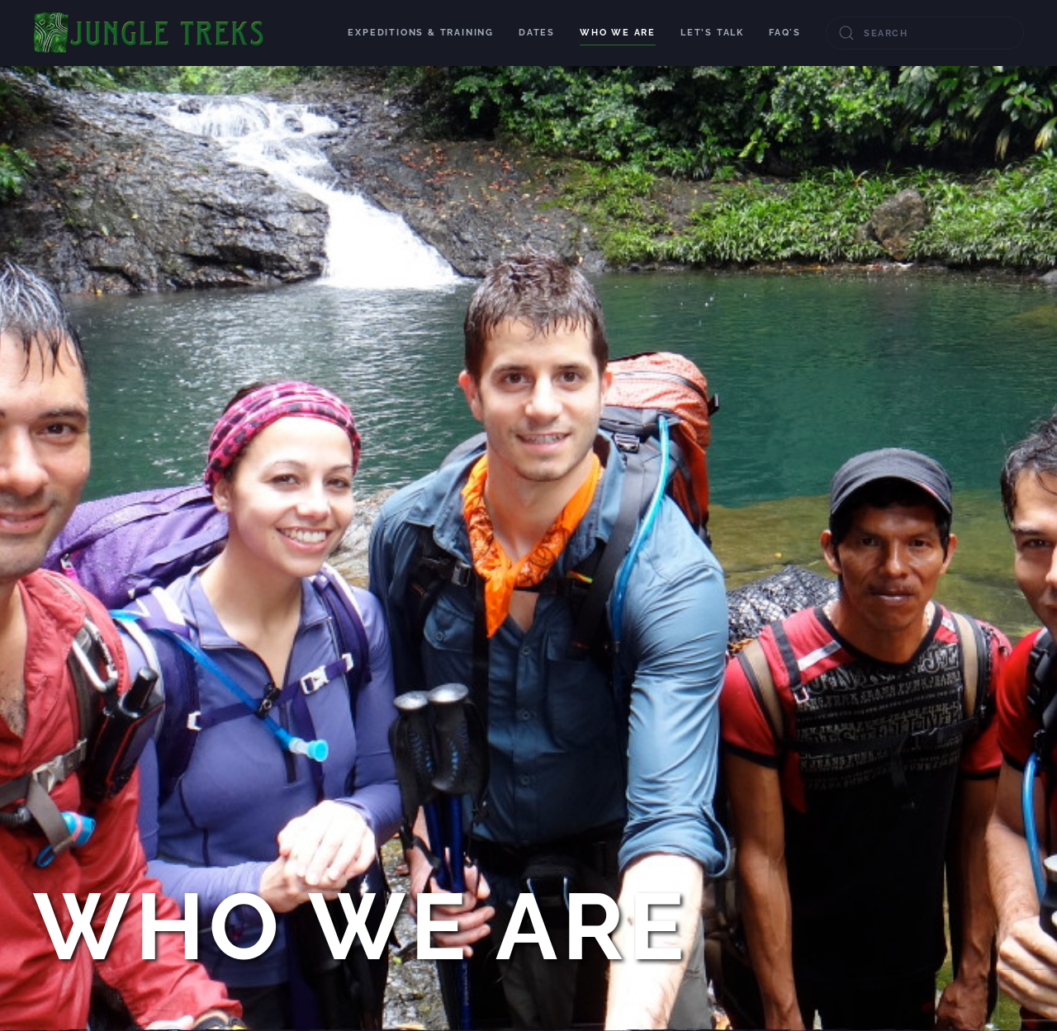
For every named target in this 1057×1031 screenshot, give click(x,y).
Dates (537, 32)
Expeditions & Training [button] (421, 32)
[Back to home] (149, 33)
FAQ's (785, 32)
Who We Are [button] (618, 32)
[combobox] (925, 33)
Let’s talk (712, 32)
